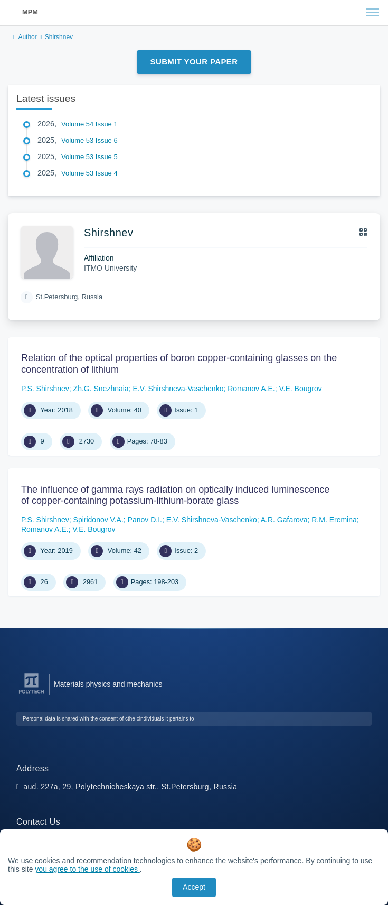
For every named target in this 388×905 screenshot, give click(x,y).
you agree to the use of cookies (87, 869)
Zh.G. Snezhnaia (101, 388)
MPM (30, 12)
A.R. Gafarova (284, 519)
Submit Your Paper (194, 61)
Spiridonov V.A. (98, 519)
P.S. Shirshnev (45, 388)
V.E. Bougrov (300, 388)
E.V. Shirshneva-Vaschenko (178, 388)
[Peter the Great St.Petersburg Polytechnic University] (31, 693)
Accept (194, 887)
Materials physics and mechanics (108, 684)
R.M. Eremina (334, 519)
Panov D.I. (145, 519)
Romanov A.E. (251, 388)
